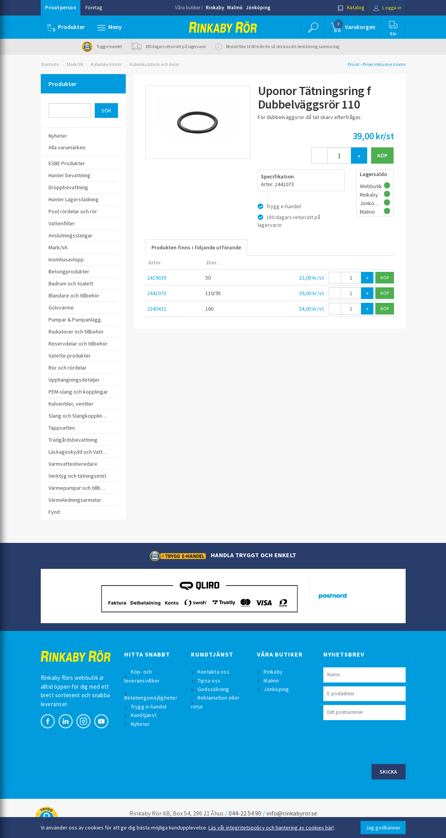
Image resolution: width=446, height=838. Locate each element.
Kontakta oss (214, 671)
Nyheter (141, 724)
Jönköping (258, 7)
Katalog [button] (349, 7)
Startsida (50, 64)
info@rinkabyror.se (291, 813)
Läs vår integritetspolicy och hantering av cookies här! (271, 827)
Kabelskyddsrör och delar (154, 64)
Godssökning (214, 689)
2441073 (156, 293)
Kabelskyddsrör (106, 64)
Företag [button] (93, 7)
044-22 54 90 (245, 813)
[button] (110, 27)
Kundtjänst (144, 715)
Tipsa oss (209, 680)
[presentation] (382, 741)
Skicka (388, 771)
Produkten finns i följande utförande (196, 247)
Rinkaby (215, 7)
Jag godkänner (383, 827)
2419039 (156, 277)
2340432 (156, 308)
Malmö (235, 7)
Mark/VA (75, 64)
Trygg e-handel (149, 706)
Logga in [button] (386, 7)
